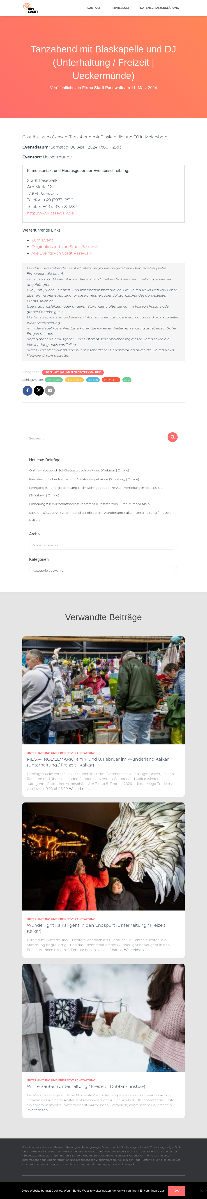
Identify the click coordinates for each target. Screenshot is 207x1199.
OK (177, 1190)
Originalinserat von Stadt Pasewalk (66, 246)
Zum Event (42, 240)
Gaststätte (54, 380)
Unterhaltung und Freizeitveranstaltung (72, 372)
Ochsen (93, 380)
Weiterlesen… (80, 789)
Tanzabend (111, 380)
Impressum (120, 7)
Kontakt (93, 7)
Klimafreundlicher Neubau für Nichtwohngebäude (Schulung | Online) (84, 479)
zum (127, 380)
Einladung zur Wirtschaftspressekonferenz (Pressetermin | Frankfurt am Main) (90, 504)
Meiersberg (74, 380)
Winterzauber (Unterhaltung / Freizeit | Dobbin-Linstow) (86, 1086)
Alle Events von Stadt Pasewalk (62, 253)
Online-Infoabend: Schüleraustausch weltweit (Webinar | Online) (79, 470)
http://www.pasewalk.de (51, 213)
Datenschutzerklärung (159, 7)
